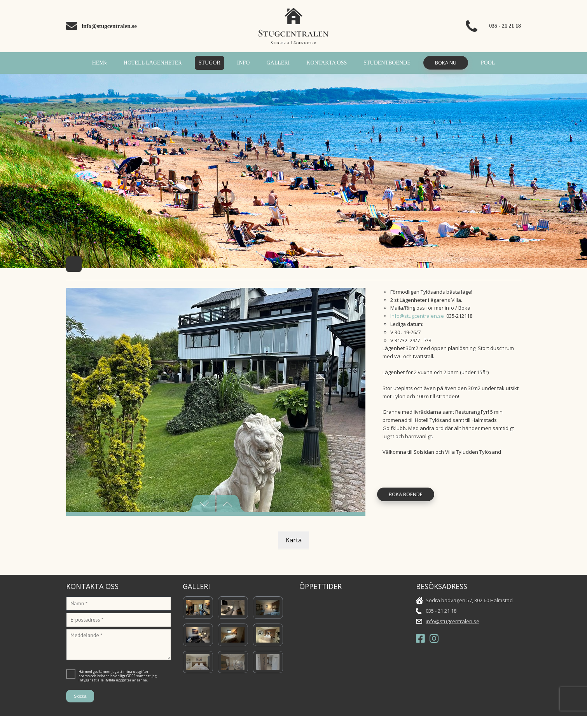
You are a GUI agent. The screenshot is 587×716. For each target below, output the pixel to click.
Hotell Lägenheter (153, 63)
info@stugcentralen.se (109, 26)
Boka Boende (406, 494)
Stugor (209, 63)
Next (231, 503)
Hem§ (99, 63)
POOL (488, 63)
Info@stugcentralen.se (417, 315)
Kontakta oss (326, 63)
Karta (294, 540)
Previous (200, 503)
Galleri (278, 63)
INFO (243, 63)
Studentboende (387, 63)
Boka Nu (445, 62)
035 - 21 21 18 (505, 26)
